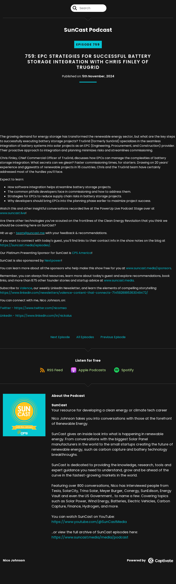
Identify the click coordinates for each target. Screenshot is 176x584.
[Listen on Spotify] (125, 375)
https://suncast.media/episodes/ (25, 248)
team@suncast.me (30, 235)
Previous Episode (113, 339)
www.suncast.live (12, 215)
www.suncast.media (119, 283)
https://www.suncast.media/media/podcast (90, 543)
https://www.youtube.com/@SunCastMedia (89, 527)
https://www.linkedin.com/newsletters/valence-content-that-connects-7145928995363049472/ (74, 295)
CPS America (81, 255)
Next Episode (60, 339)
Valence (26, 290)
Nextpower (52, 263)
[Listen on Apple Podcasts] (87, 375)
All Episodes (85, 339)
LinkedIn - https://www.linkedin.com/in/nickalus (36, 318)
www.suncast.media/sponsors (148, 270)
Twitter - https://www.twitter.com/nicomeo (33, 310)
